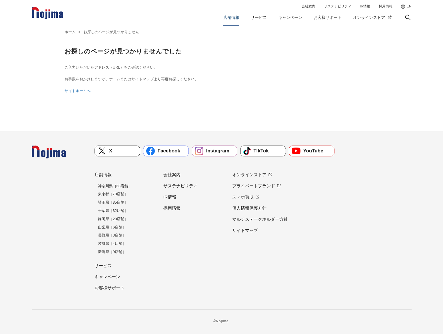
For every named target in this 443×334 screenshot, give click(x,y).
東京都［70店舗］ (113, 194)
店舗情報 (231, 17)
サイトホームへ (78, 91)
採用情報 (385, 6)
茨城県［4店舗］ (112, 243)
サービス (259, 17)
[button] (407, 17)
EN (409, 6)
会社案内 (308, 6)
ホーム (70, 32)
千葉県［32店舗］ (113, 210)
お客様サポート (328, 17)
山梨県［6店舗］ (112, 227)
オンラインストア (369, 17)
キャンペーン (290, 17)
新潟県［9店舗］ (112, 252)
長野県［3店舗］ (112, 235)
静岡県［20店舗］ (113, 219)
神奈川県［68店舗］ (115, 186)
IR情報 (365, 6)
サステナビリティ (337, 6)
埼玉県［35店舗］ (113, 202)
